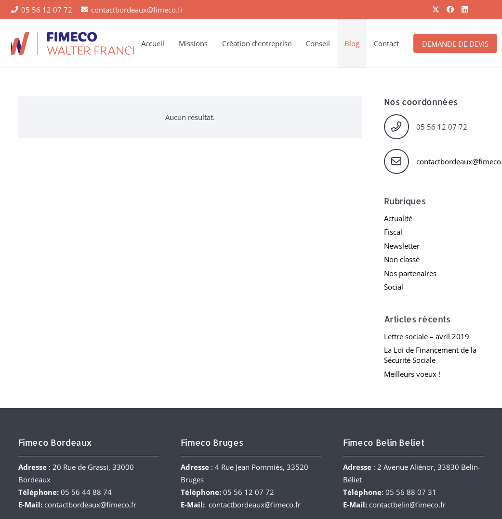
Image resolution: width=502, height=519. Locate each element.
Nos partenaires (410, 273)
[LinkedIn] (465, 9)
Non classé (402, 259)
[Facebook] (450, 9)
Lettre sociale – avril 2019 (426, 336)
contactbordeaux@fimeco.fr (90, 504)
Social (393, 287)
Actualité (398, 218)
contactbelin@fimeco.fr (407, 504)
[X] (436, 9)
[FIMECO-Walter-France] (72, 43)
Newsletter (402, 246)
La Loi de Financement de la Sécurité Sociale (430, 355)
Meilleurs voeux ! (412, 374)
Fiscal (393, 232)
